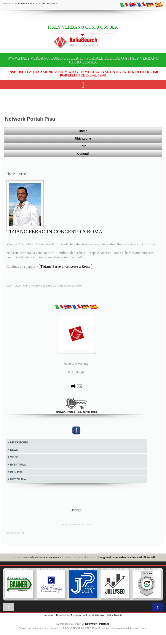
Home (83, 131)
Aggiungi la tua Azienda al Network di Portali (127, 557)
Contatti (83, 153)
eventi (22, 174)
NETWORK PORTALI (97, 624)
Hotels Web (98, 615)
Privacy (76, 510)
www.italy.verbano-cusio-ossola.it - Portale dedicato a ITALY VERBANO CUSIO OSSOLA (83, 60)
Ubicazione (83, 138)
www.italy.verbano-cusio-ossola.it (42, 557)
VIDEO (14, 457)
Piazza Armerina (80, 615)
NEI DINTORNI (19, 442)
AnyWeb (49, 615)
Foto (83, 146)
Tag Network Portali (15, 533)
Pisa (58, 615)
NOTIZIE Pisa (18, 479)
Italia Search (114, 615)
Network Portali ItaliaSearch (37, 3)
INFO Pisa (16, 472)
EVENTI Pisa (18, 464)
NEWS (14, 449)
